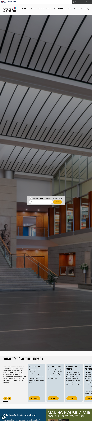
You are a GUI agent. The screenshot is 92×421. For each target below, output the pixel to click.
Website (42, 198)
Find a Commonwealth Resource (82, 2)
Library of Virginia (12, 1)
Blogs (60, 198)
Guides (55, 198)
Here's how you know (32, 2)
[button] (23, 9)
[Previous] (5, 398)
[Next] (9, 398)
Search (58, 202)
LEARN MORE (53, 398)
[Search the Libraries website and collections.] (88, 9)
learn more (34, 398)
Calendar (48, 198)
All (30, 198)
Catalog (35, 198)
